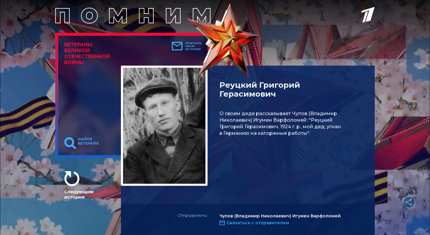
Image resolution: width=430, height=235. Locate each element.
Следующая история (78, 194)
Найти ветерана (88, 141)
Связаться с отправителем (258, 222)
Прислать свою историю (193, 46)
